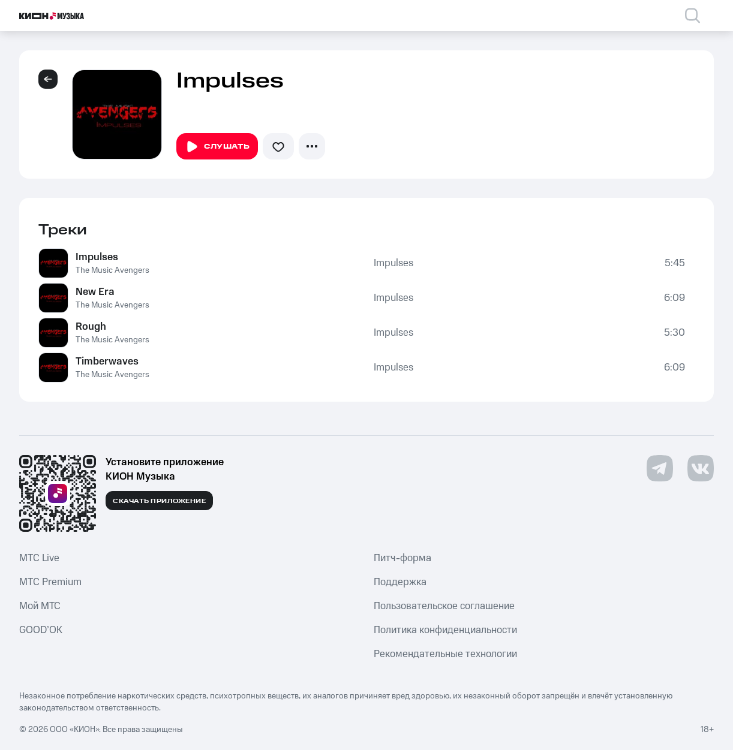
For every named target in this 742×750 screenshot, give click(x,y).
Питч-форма (402, 558)
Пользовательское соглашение (444, 606)
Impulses (97, 257)
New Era (95, 292)
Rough (91, 327)
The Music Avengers (112, 270)
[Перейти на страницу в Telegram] (660, 468)
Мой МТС (40, 606)
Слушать (217, 147)
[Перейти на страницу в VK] (700, 468)
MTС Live (39, 558)
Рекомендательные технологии (445, 654)
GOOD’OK (40, 630)
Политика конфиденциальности (445, 630)
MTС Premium (50, 582)
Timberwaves (107, 361)
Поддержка (400, 582)
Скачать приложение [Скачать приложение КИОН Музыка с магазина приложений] (159, 501)
